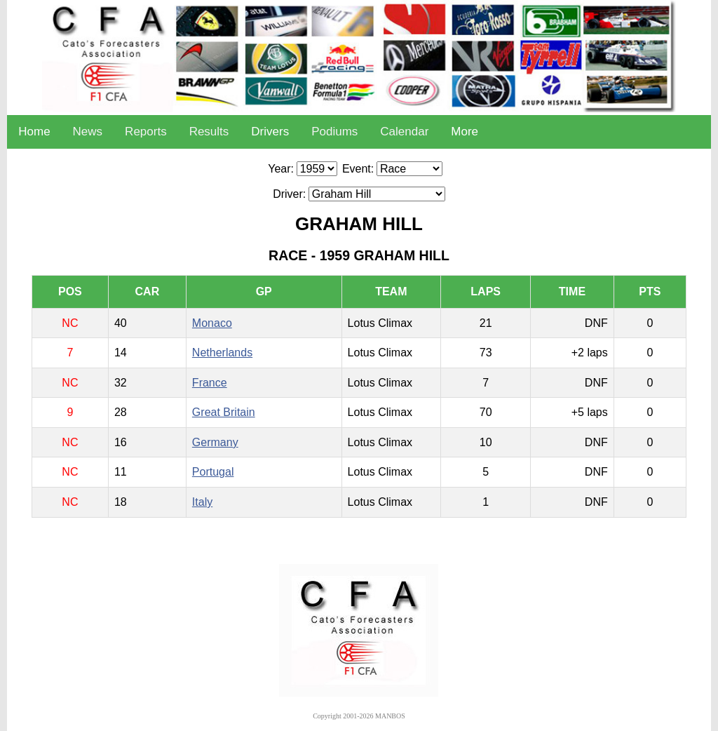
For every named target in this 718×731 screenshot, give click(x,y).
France (209, 383)
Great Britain (223, 412)
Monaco (212, 323)
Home (34, 131)
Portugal (213, 472)
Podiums (334, 131)
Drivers (270, 131)
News (88, 131)
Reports (146, 131)
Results (209, 131)
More (464, 131)
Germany (215, 442)
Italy (202, 502)
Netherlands (222, 352)
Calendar (404, 131)
